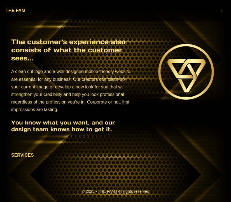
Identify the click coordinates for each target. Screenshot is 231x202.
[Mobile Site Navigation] (221, 11)
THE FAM (15, 10)
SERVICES (22, 155)
